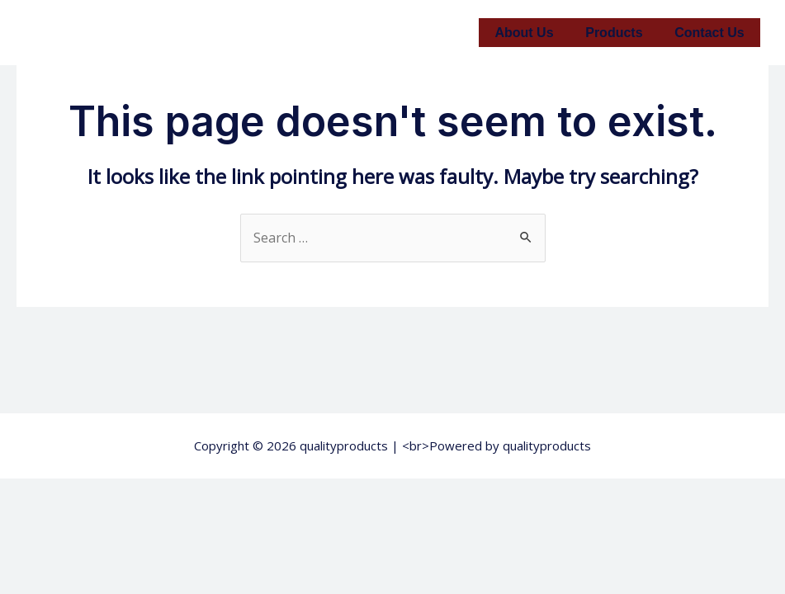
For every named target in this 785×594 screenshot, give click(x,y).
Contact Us (712, 33)
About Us (537, 33)
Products (621, 33)
